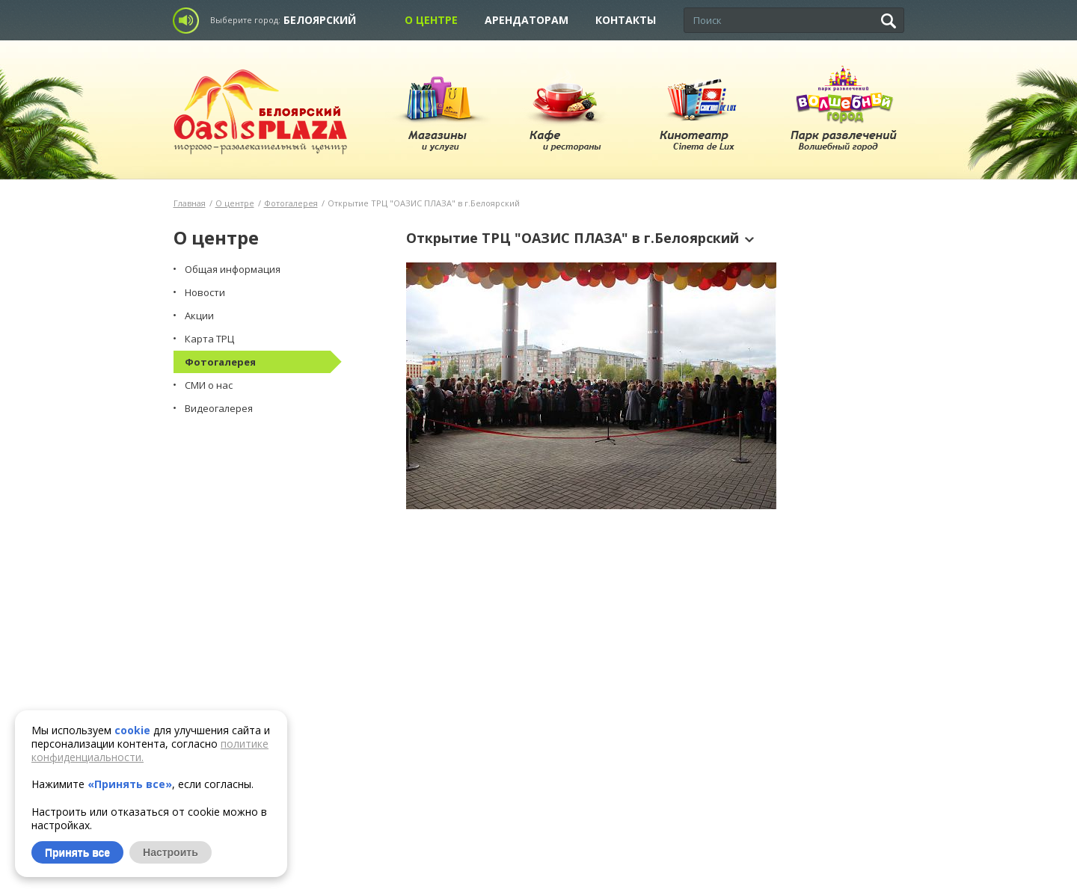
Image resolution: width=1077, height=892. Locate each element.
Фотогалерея (291, 203)
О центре (431, 20)
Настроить (170, 852)
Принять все (77, 852)
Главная (190, 203)
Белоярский (319, 20)
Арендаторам (526, 20)
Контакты (625, 20)
